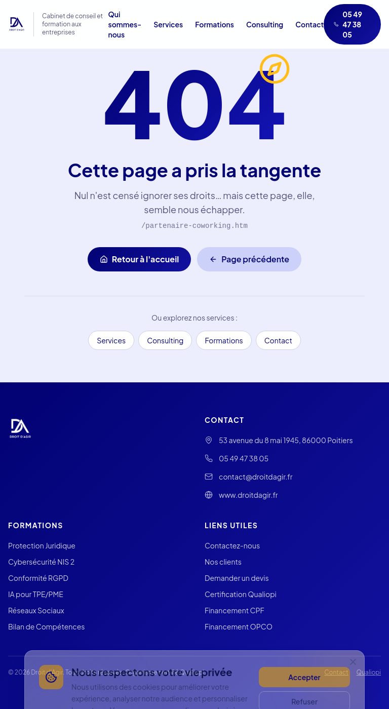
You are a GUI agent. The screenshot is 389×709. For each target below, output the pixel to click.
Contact (309, 24)
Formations (214, 24)
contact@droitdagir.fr (255, 476)
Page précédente (249, 259)
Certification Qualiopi (241, 594)
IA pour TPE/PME (35, 594)
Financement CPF (234, 610)
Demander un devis (237, 577)
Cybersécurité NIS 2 (41, 561)
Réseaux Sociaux (36, 610)
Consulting (264, 24)
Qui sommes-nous (125, 24)
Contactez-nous (232, 545)
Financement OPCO (239, 626)
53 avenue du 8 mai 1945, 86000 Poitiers (286, 440)
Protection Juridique (41, 545)
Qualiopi (369, 672)
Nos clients (223, 561)
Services (168, 24)
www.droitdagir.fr (248, 494)
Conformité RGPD (38, 577)
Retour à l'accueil (139, 259)
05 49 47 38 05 (348, 24)
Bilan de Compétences (46, 626)
